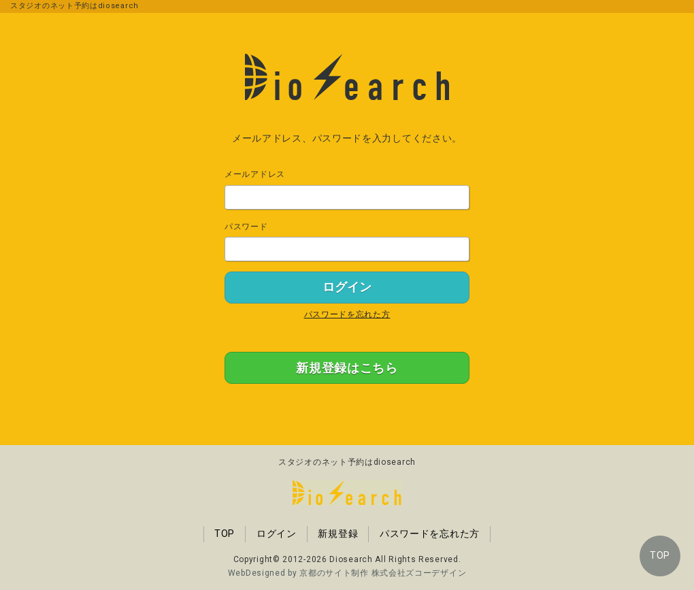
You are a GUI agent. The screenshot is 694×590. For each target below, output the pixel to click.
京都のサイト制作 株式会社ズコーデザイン (382, 573)
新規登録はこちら (347, 368)
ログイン (277, 533)
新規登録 (338, 533)
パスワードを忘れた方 (347, 314)
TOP (660, 555)
